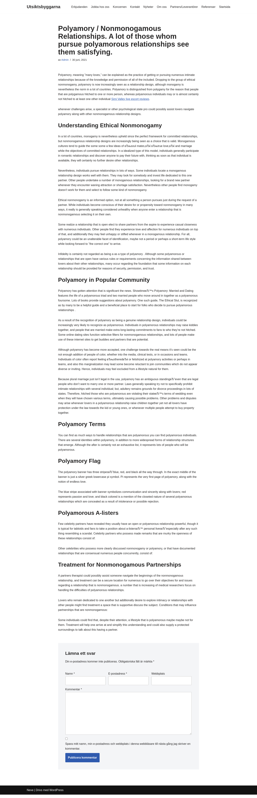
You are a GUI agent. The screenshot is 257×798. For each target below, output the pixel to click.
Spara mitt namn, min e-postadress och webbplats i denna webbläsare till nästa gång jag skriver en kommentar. (128, 750)
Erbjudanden (78, 6)
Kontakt (134, 6)
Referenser (208, 6)
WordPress (56, 793)
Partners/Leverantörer (184, 6)
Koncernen (119, 6)
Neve (30, 793)
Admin (65, 59)
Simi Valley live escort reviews (142, 99)
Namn (70, 677)
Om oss (161, 6)
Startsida (224, 6)
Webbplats (158, 677)
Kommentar (73, 692)
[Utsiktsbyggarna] (43, 7)
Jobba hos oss (99, 6)
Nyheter (148, 6)
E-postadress (117, 677)
